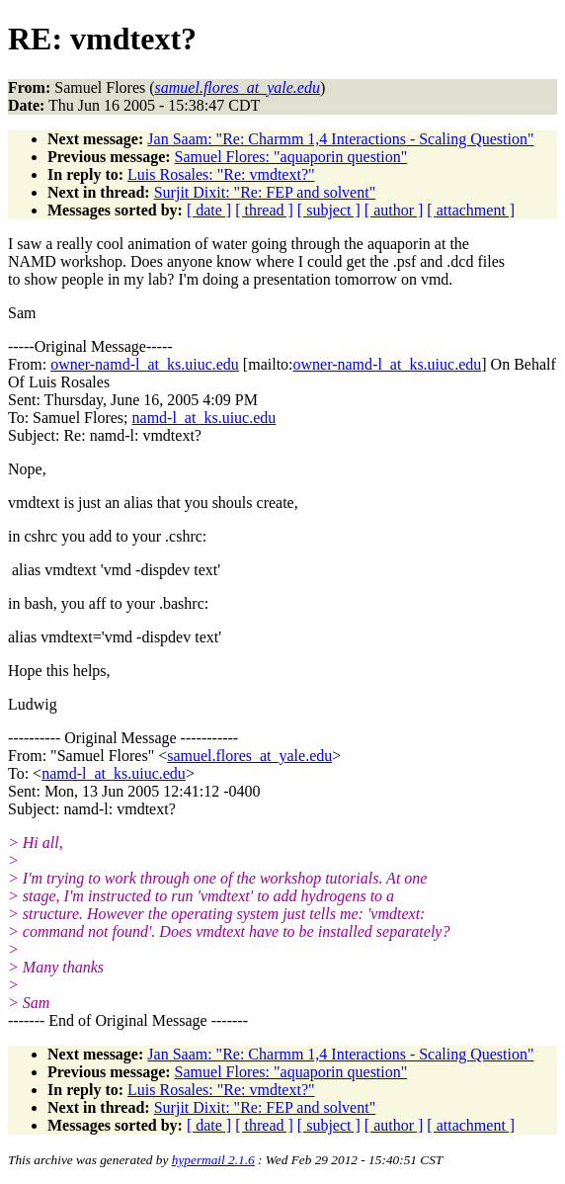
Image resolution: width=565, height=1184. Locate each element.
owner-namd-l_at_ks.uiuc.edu (144, 364)
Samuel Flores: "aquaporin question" (291, 156)
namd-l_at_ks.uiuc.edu (204, 417)
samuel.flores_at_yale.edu (249, 755)
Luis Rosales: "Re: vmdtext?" (220, 174)
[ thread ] (264, 210)
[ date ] (209, 210)
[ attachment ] (471, 210)
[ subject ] (329, 210)
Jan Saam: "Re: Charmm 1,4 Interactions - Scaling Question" (340, 138)
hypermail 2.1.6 (213, 1159)
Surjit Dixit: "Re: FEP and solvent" (264, 192)
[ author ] (394, 210)
